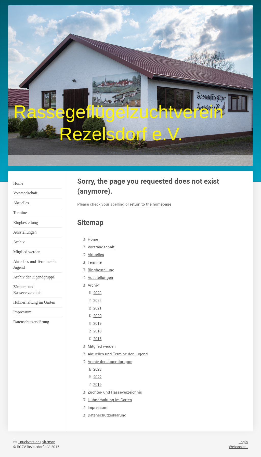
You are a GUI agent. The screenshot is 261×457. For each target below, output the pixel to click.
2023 (97, 292)
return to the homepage (150, 204)
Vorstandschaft (101, 246)
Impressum (97, 407)
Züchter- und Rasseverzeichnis (115, 392)
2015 (97, 338)
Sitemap (48, 441)
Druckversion (26, 441)
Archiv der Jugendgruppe (110, 361)
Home (93, 239)
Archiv (93, 285)
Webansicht (238, 446)
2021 (97, 308)
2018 (97, 330)
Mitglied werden (102, 346)
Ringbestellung (101, 269)
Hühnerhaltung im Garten (110, 399)
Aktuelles (96, 254)
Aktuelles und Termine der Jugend (118, 353)
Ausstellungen (100, 277)
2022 (97, 300)
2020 (97, 315)
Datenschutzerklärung (107, 415)
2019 (97, 323)
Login (243, 441)
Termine (95, 262)
